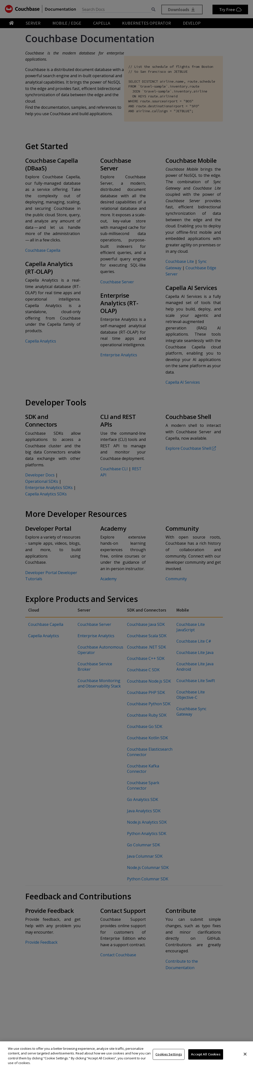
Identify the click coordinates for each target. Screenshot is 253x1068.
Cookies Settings (168, 1054)
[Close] (245, 1054)
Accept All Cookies (205, 1054)
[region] (126, 1054)
